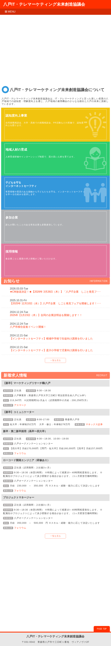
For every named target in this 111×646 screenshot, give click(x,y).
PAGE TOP (102, 629)
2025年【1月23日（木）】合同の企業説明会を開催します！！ (46, 315)
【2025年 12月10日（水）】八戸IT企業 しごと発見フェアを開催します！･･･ (55, 303)
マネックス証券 (94, 424)
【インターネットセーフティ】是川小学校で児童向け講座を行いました (51, 350)
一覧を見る (55, 360)
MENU (10, 11)
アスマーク (20, 405)
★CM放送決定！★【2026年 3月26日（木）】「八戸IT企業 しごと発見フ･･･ (55, 291)
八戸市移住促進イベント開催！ (28, 326)
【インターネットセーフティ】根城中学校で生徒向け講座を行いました (51, 338)
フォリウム (20, 453)
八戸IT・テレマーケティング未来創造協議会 (44, 4)
